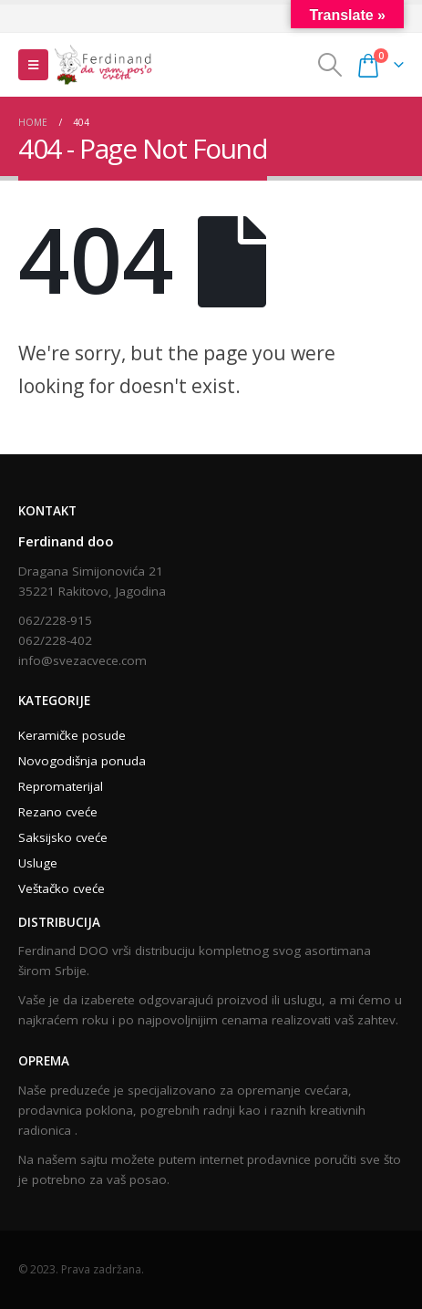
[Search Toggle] (329, 65)
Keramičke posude (72, 735)
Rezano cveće (58, 812)
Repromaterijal (60, 786)
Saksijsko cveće (63, 837)
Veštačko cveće (61, 888)
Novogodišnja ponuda (82, 761)
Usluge (37, 863)
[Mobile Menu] (33, 64)
